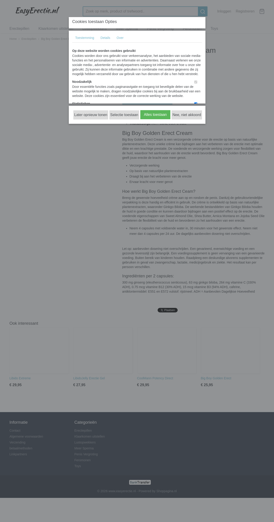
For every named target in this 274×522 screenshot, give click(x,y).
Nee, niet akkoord (186, 115)
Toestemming (84, 38)
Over (120, 38)
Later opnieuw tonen (90, 115)
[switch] (195, 82)
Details (105, 38)
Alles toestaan (155, 115)
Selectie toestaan (124, 115)
